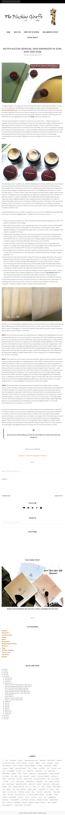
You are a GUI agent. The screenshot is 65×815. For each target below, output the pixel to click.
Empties (4, 631)
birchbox (32, 799)
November (7, 679)
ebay (3, 802)
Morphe (4, 786)
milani (37, 802)
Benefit (38, 763)
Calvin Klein (47, 765)
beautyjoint (24, 799)
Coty (48, 768)
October (7, 681)
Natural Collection (18, 786)
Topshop (56, 794)
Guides (4, 637)
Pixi (3, 789)
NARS (10, 786)
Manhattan (32, 784)
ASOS (6, 760)
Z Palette (34, 797)
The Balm (10, 794)
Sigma (57, 789)
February (7, 711)
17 (2, 760)
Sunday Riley (47, 792)
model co (43, 802)
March (6, 710)
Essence (14, 773)
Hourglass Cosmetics (43, 776)
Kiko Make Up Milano (40, 778)
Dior (59, 768)
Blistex (57, 763)
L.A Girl (12, 781)
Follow (32, 462)
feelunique (17, 802)
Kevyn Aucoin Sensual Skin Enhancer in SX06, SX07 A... (18, 684)
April (6, 708)
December (7, 678)
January (7, 713)
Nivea (34, 786)
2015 (5, 715)
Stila (33, 792)
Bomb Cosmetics (6, 765)
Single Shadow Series (9, 644)
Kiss (49, 778)
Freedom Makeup (42, 773)
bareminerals (52, 797)
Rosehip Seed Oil (43, 789)
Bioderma (50, 763)
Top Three (5, 654)
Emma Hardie (6, 773)
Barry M (59, 760)
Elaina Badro (38, 771)
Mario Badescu (56, 784)
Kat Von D (19, 778)
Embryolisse (51, 771)
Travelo (4, 797)
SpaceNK (28, 792)
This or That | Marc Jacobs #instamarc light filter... (17, 688)
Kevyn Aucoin (15, 471)
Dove (3, 771)
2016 (5, 676)
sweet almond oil (7, 805)
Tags (3, 648)
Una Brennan (12, 797)
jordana (24, 802)
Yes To (27, 797)
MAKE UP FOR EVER (54, 781)
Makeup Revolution (21, 784)
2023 (5, 669)
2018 (5, 672)
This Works (49, 794)
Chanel (11, 768)
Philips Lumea (56, 786)
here (48, 117)
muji (49, 802)
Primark (8, 789)
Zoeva (40, 797)
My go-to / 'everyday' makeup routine (14, 698)
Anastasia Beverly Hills (31, 760)
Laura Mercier (30, 781)
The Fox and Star (20, 794)
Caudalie (4, 768)
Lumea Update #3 (9, 694)
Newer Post (7, 495)
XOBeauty (21, 797)
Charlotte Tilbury (20, 768)
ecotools (9, 802)
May (6, 706)
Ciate (29, 768)
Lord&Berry (39, 781)
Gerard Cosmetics (54, 773)
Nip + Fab (28, 786)
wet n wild (27, 805)
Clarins (35, 768)
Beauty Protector (22, 763)
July (6, 703)
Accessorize (13, 760)
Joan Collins (11, 778)
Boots (14, 765)
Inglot (4, 778)
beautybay (5, 799)
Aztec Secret (51, 760)
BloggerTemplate (42, 813)
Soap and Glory (12, 792)
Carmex (55, 765)
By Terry (39, 765)
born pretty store (42, 799)
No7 (39, 786)
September (7, 683)
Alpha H (20, 760)
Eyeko (19, 773)
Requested (5, 641)
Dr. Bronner (10, 771)
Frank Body (32, 773)
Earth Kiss (30, 771)
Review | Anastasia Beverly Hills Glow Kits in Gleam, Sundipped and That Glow (32, 609)
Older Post (58, 495)
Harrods (33, 776)
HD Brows (26, 776)
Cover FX (53, 768)
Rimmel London (32, 789)
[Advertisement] (32, 739)
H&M (21, 776)
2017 (5, 674)
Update (4, 657)
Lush (46, 781)
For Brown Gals (7, 635)
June (6, 705)
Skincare (5, 646)
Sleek (4, 792)
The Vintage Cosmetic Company (35, 794)
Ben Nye (31, 763)
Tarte (4, 794)
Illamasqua (54, 776)
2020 (5, 671)
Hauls (4, 639)
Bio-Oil (44, 763)
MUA (3, 784)
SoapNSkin (21, 792)
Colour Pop (42, 768)
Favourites (5, 633)
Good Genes (5, 776)
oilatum (54, 802)
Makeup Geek (10, 784)
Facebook (43, 455)
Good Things (14, 776)
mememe (31, 802)
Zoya (45, 797)
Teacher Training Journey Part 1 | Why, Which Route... (18, 691)
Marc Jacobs (46, 784)
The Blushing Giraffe (28, 813)
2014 (5, 717)
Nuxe (43, 786)
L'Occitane (5, 781)
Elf (45, 771)
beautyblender (14, 799)
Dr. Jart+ (18, 771)
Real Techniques (21, 789)
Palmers (48, 786)
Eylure (25, 773)
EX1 (24, 771)
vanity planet (19, 805)
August (6, 701)
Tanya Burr (56, 792)
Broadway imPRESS (30, 765)
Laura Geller (20, 781)
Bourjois (20, 765)
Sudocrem (39, 792)
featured (8, 471)
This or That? (6, 652)
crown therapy (54, 799)
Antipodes (43, 760)
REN (14, 789)
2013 (5, 718)
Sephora (52, 789)
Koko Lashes (55, 778)
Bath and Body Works (8, 763)
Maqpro (39, 784)
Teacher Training (7, 650)
